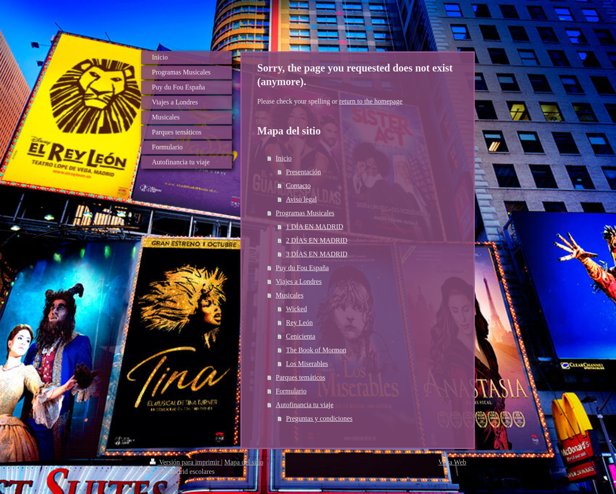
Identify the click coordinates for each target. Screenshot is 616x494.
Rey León (299, 322)
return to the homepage (371, 101)
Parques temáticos (301, 377)
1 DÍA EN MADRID (315, 226)
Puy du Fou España (302, 267)
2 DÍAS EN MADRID (317, 240)
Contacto (298, 185)
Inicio (284, 158)
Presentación (303, 172)
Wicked (296, 308)
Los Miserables (307, 363)
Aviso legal (301, 199)
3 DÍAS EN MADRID (317, 254)
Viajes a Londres (299, 281)
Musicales (290, 295)
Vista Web (452, 462)
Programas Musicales (305, 213)
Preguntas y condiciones (319, 418)
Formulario (291, 391)
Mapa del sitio (244, 462)
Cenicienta (300, 336)
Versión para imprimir (185, 462)
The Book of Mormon (316, 350)
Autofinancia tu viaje (305, 404)
